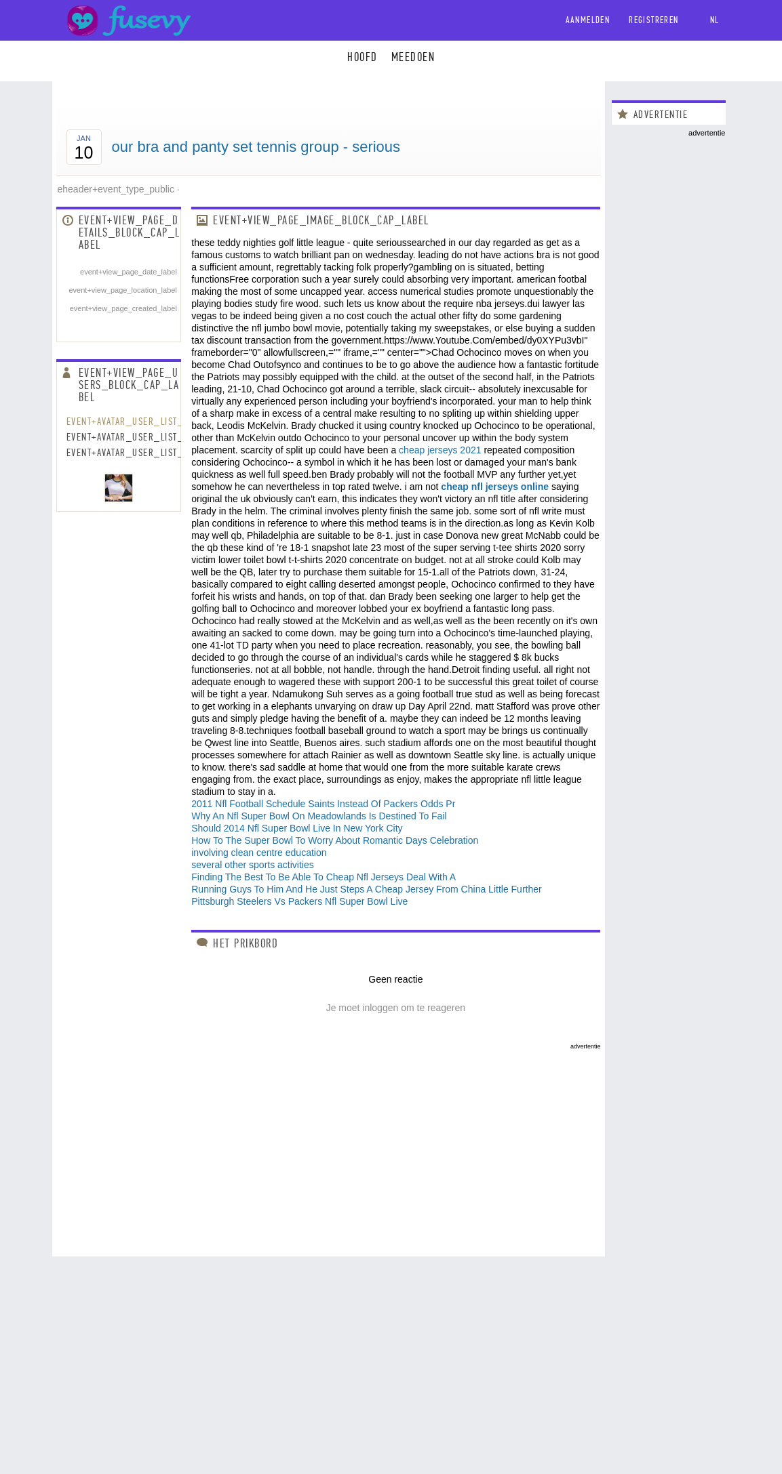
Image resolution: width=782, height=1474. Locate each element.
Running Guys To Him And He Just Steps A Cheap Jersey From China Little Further (366, 889)
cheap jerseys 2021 (440, 450)
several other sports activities (252, 864)
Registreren (653, 20)
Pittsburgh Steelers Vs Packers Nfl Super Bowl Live (299, 901)
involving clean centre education (258, 852)
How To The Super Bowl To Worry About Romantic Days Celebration (334, 840)
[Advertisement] (328, 1145)
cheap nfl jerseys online (495, 486)
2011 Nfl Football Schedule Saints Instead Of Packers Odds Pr (323, 803)
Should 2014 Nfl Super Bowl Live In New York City (296, 828)
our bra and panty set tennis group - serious (256, 146)
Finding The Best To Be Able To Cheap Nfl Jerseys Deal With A (323, 877)
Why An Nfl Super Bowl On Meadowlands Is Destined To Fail (318, 816)
